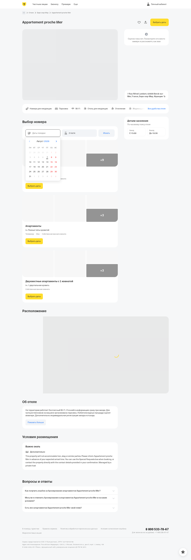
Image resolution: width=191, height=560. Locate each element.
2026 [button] (46, 141)
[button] (23, 12)
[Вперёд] (56, 141)
